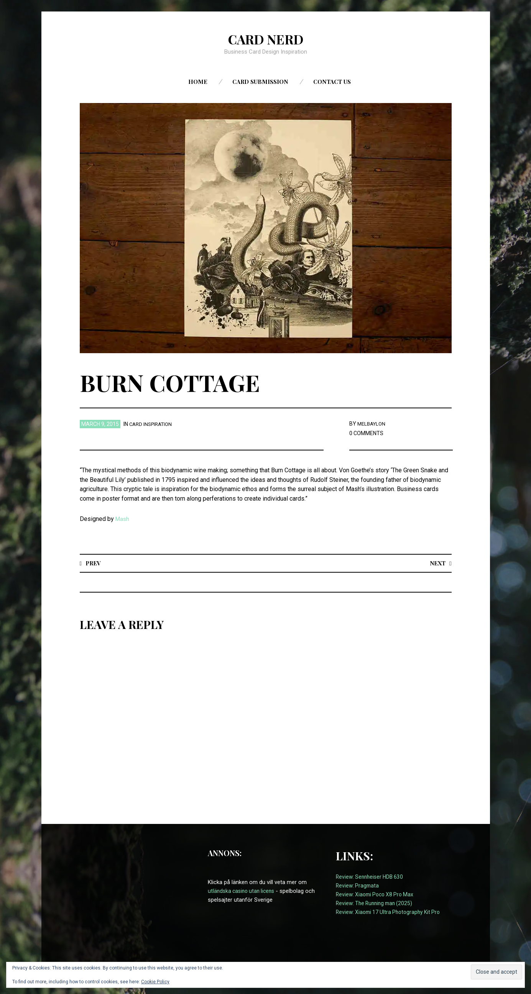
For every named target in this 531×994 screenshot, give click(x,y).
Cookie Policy (155, 981)
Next (437, 563)
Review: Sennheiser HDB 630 (371, 876)
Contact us (332, 81)
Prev (93, 563)
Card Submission (260, 81)
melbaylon (372, 424)
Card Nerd (265, 38)
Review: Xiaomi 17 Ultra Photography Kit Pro (391, 912)
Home (197, 81)
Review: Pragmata (358, 885)
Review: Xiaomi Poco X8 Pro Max (377, 894)
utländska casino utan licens (243, 891)
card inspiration (152, 424)
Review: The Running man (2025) (377, 903)
